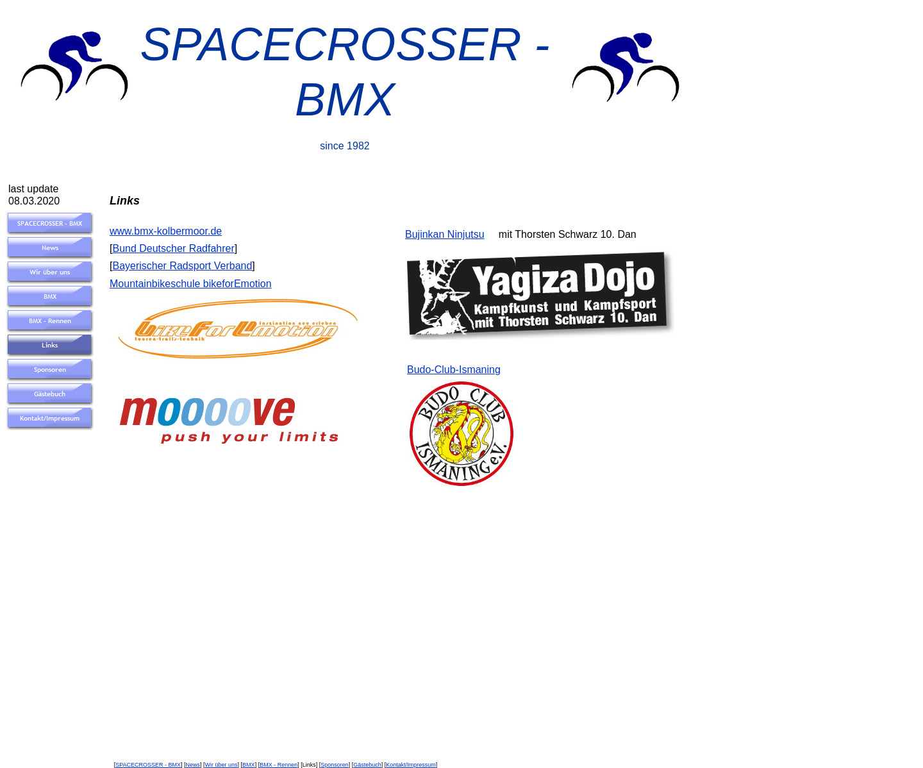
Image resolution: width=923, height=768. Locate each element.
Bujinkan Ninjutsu (445, 234)
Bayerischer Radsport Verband (182, 265)
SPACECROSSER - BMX (148, 765)
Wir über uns (221, 765)
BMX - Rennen (278, 765)
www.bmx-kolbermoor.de (166, 231)
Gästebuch (367, 765)
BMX (248, 765)
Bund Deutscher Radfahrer (173, 248)
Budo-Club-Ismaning (454, 369)
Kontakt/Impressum (411, 765)
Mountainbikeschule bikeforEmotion (191, 283)
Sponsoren (334, 765)
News (193, 765)
